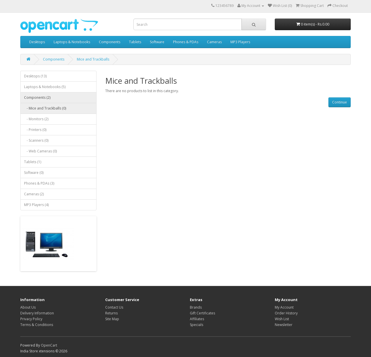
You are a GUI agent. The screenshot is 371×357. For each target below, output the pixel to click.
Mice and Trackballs (93, 59)
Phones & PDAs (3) (39, 183)
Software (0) (33, 172)
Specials (196, 324)
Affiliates (197, 318)
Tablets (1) (32, 161)
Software (157, 41)
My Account (284, 307)
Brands (196, 307)
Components (109, 41)
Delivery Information (37, 313)
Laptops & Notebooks (72, 41)
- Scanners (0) (36, 140)
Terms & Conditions (36, 324)
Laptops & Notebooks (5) (45, 86)
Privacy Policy (31, 318)
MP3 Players (240, 41)
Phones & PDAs (185, 41)
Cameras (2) (34, 194)
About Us (28, 307)
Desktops (37, 41)
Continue (339, 102)
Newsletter (283, 324)
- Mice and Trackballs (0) (45, 108)
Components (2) (37, 97)
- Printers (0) (35, 129)
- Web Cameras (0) (40, 151)
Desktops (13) (35, 76)
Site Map (112, 318)
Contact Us (114, 307)
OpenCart (49, 345)
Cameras (214, 41)
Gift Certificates (202, 313)
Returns (111, 313)
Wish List (282, 318)
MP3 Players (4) (36, 204)
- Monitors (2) (36, 118)
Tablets (135, 41)
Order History (286, 313)
